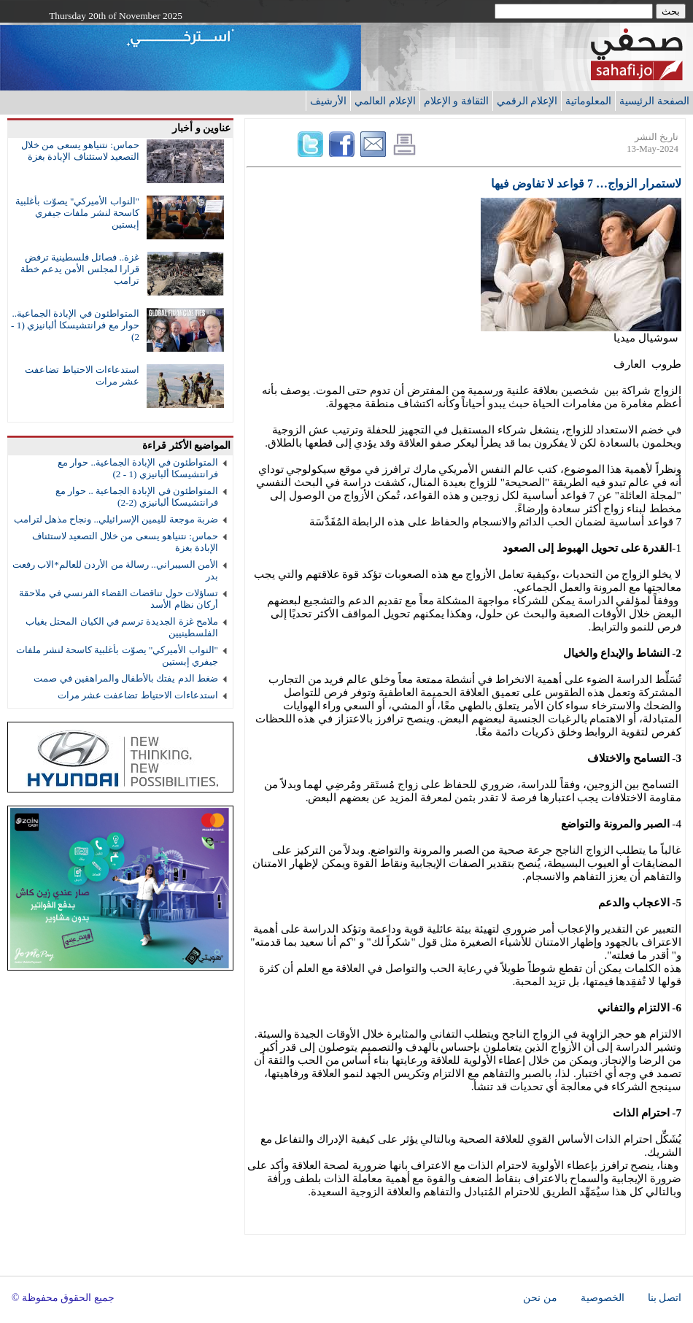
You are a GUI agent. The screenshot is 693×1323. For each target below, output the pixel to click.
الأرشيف (328, 101)
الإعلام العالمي (385, 101)
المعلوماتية (588, 101)
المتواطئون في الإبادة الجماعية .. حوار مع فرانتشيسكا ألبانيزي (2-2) (136, 496)
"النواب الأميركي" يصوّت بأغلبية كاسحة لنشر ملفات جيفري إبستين (77, 213)
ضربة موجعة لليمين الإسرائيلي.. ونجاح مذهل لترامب (116, 519)
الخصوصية (602, 1297)
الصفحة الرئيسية (654, 101)
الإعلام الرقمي (527, 101)
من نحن (540, 1297)
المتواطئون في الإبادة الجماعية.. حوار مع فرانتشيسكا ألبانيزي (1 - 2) (75, 325)
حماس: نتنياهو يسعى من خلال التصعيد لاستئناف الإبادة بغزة (80, 150)
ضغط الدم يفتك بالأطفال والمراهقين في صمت (126, 678)
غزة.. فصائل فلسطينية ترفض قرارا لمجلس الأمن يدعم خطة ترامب (79, 269)
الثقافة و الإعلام (456, 101)
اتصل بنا (664, 1297)
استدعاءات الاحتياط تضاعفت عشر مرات (138, 695)
